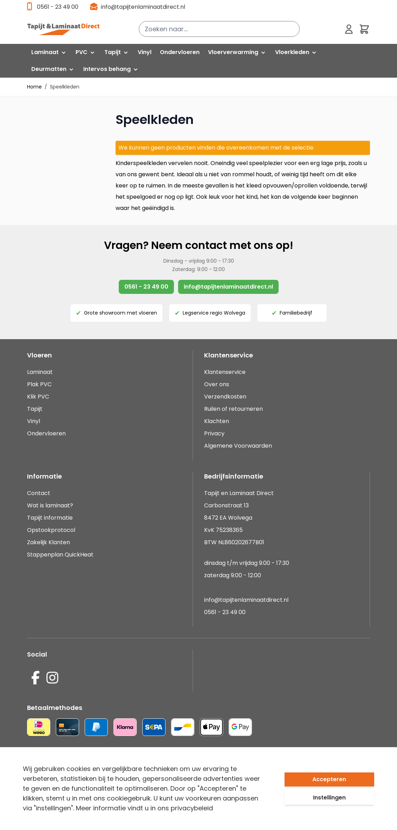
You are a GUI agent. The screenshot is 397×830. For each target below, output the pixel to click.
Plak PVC (39, 384)
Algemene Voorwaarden (238, 446)
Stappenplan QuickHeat (60, 555)
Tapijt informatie (50, 518)
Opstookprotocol (51, 530)
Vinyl (33, 421)
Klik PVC (38, 397)
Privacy (214, 433)
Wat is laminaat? (50, 505)
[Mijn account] (348, 29)
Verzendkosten (225, 397)
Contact (38, 493)
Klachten (216, 421)
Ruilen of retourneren (233, 409)
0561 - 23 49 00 (57, 7)
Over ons (216, 384)
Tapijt (35, 409)
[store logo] (63, 29)
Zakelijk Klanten (48, 542)
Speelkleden (64, 86)
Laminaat (40, 372)
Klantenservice (225, 372)
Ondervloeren (46, 433)
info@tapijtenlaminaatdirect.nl (143, 7)
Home (34, 86)
